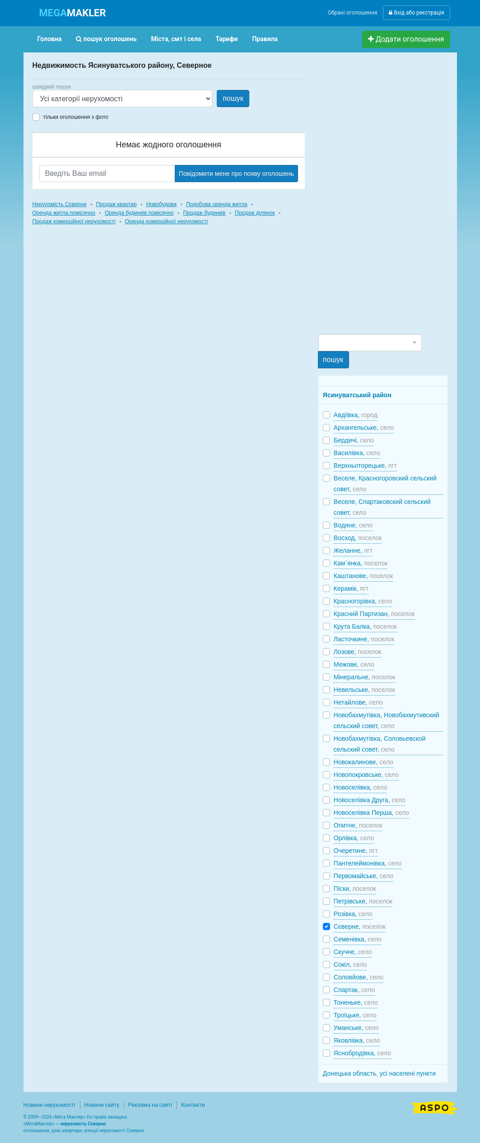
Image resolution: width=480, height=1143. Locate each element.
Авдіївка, (355, 415)
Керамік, (351, 588)
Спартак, (354, 989)
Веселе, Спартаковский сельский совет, (382, 507)
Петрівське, (363, 901)
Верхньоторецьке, (365, 465)
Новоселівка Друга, (369, 800)
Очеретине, (356, 850)
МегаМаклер (38, 1123)
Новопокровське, (366, 774)
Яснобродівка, (362, 1053)
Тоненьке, (356, 1002)
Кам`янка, (360, 563)
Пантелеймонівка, (368, 863)
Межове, (354, 664)
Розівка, (353, 913)
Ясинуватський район (357, 395)
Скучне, (353, 951)
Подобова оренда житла (216, 204)
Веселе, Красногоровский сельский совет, (385, 484)
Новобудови (161, 204)
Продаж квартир (116, 204)
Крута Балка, (365, 626)
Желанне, (353, 550)
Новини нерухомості (49, 1105)
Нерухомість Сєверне (60, 204)
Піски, (355, 888)
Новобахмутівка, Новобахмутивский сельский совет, (386, 720)
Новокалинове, (363, 762)
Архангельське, (364, 427)
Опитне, (358, 825)
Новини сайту (101, 1105)
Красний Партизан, (374, 613)
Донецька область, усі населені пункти (379, 1073)
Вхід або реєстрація (416, 12)
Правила (265, 38)
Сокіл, (350, 964)
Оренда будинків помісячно (139, 213)
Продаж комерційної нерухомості (74, 221)
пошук (233, 98)
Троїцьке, (355, 1015)
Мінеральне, (365, 677)
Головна (49, 38)
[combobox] (370, 342)
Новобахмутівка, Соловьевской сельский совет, (380, 744)
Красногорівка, (363, 601)
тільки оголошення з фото (75, 117)
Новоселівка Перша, (371, 812)
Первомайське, (364, 876)
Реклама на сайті (150, 1105)
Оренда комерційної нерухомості (166, 221)
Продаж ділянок (255, 213)
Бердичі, (354, 440)
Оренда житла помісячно (64, 213)
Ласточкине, (364, 639)
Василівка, (357, 452)
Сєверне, (360, 926)
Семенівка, (358, 939)
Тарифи (226, 38)
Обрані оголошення (352, 12)
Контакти (193, 1105)
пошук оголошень (106, 38)
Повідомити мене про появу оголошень (236, 173)
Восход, (358, 537)
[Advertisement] (386, 197)
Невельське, (364, 689)
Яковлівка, (357, 1040)
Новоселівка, (360, 787)
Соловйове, (358, 977)
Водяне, (353, 525)
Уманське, (356, 1027)
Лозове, (358, 651)
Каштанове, (363, 575)
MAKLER (72, 13)
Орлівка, (354, 838)
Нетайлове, (358, 702)
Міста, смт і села (176, 38)
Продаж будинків (204, 213)
